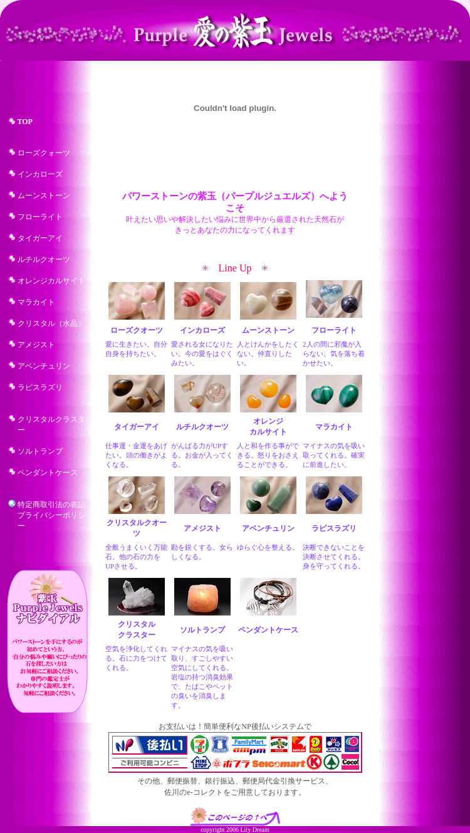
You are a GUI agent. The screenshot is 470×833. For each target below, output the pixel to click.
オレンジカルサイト (51, 280)
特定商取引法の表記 (51, 504)
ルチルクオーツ (44, 259)
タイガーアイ (40, 238)
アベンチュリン (44, 366)
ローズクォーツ (44, 153)
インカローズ (40, 174)
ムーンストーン (44, 195)
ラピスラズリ (40, 387)
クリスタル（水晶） (51, 323)
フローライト (40, 216)
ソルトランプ (40, 451)
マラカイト (36, 302)
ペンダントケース (48, 472)
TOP (25, 121)
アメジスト (36, 344)
